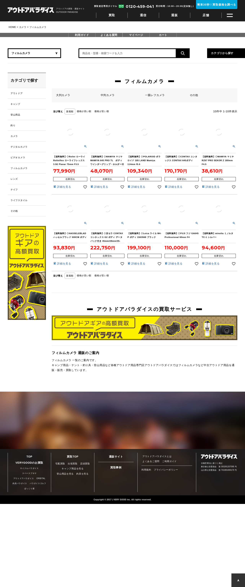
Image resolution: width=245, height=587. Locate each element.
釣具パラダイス (20, 483)
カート (163, 34)
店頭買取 (85, 463)
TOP (29, 456)
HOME (12, 27)
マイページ (136, 34)
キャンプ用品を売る (72, 468)
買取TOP (72, 456)
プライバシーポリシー (166, 469)
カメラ (22, 27)
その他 (14, 211)
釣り (13, 125)
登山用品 (15, 114)
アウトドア (17, 93)
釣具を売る (82, 473)
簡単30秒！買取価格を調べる (216, 4)
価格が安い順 (101, 111)
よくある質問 (108, 34)
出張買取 (73, 463)
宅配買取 (60, 463)
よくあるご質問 (150, 461)
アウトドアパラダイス (31, 10)
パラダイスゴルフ (38, 483)
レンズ (14, 179)
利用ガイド (82, 34)
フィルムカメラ (19, 168)
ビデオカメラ (18, 157)
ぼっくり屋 (29, 489)
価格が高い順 (84, 111)
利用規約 (146, 469)
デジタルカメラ (19, 147)
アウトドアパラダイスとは (157, 456)
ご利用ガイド (169, 461)
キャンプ (15, 104)
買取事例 (116, 467)
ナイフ (14, 189)
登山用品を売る (65, 473)
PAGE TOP (238, 580)
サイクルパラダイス (29, 468)
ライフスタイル (19, 200)
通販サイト (116, 456)
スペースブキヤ (29, 473)
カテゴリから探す (199, 53)
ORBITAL (41, 478)
